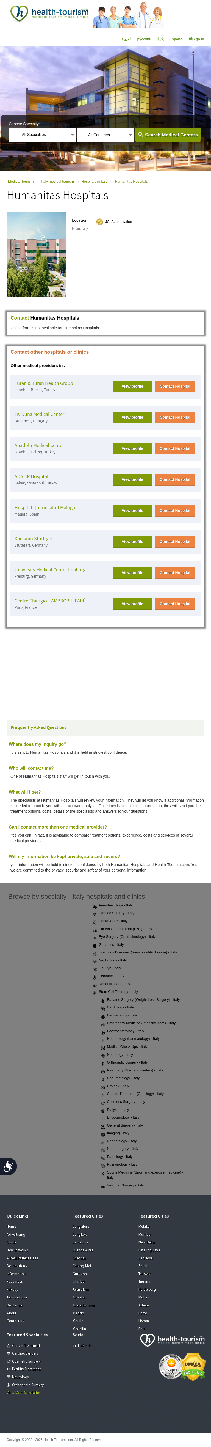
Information (16, 1274)
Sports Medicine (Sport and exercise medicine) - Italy (142, 1175)
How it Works (17, 1250)
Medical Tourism (21, 181)
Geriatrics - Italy (108, 944)
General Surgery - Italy (122, 1125)
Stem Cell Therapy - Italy (115, 992)
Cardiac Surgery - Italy (113, 913)
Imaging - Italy (115, 1133)
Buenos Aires (83, 1250)
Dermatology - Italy (119, 1015)
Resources (15, 1282)
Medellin (79, 1329)
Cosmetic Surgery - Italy (123, 1102)
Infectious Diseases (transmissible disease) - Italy (135, 952)
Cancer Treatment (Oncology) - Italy (132, 1094)
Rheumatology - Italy (120, 1078)
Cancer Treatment (26, 1346)
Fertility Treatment (26, 1369)
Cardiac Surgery (25, 1353)
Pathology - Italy (116, 1157)
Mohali (143, 1297)
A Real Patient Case (22, 1258)
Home (11, 1227)
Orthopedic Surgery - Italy (124, 1062)
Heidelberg (147, 1290)
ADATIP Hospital (31, 476)
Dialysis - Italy (115, 1110)
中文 (160, 39)
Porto (142, 1313)
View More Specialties (24, 1393)
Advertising (16, 1235)
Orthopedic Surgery (28, 1385)
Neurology (20, 1377)
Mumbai (145, 1235)
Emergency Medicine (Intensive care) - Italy (138, 1023)
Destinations (17, 1266)
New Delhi (146, 1242)
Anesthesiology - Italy (113, 905)
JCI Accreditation (118, 222)
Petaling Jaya (149, 1250)
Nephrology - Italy (110, 960)
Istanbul (79, 1282)
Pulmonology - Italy (119, 1164)
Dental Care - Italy (110, 921)
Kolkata (79, 1297)
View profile (132, 386)
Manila (78, 1321)
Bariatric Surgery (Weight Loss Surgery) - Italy (140, 999)
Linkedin (82, 1346)
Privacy (12, 1290)
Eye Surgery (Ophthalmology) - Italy (124, 936)
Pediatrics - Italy (108, 976)
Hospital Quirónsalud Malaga (45, 508)
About (11, 1313)
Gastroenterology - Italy (122, 1031)
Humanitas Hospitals (131, 181)
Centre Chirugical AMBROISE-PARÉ (50, 601)
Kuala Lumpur (84, 1305)
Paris (142, 1329)
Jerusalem (81, 1290)
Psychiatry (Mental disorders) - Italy (132, 1070)
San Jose (145, 1258)
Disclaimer (15, 1305)
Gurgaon (80, 1274)
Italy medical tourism (57, 181)
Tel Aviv (144, 1274)
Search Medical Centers (171, 135)
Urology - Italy (115, 1086)
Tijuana (144, 1282)
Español (177, 39)
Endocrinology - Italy (120, 1117)
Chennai (79, 1258)
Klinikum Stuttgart (34, 539)
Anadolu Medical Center (39, 445)
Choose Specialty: (24, 124)
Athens (144, 1305)
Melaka (144, 1227)
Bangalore (81, 1227)
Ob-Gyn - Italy (107, 968)
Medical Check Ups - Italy (124, 1047)
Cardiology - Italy (117, 1007)
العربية (127, 39)
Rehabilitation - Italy (111, 984)
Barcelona (81, 1242)
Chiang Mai (82, 1266)
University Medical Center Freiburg (50, 570)
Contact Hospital (175, 386)
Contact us (15, 1321)
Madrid (78, 1313)
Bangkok (80, 1235)
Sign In (196, 39)
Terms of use (17, 1297)
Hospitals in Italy (94, 181)
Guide (11, 1242)
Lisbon (143, 1321)
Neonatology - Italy (119, 1141)
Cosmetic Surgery (26, 1361)
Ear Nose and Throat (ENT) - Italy (122, 929)
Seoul (143, 1266)
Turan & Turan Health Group (44, 383)
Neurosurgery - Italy (119, 1149)
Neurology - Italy (117, 1055)
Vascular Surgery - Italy (122, 1185)
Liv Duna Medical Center (39, 414)
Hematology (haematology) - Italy (130, 1039)
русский (144, 39)
